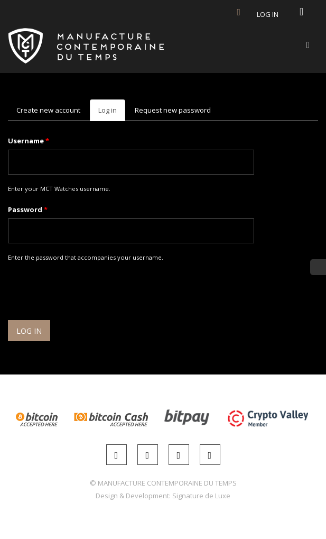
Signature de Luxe (201, 495)
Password (28, 209)
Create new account (48, 110)
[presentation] (88, 292)
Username (28, 140)
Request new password (173, 110)
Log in (267, 14)
